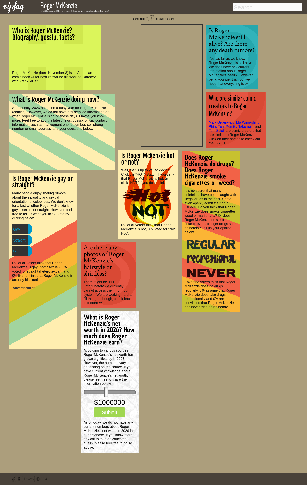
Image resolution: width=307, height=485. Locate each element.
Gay (16, 229)
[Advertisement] (171, 85)
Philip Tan (216, 126)
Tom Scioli (217, 131)
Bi (14, 251)
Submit (109, 412)
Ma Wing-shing (247, 122)
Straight (19, 240)
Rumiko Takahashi (240, 126)
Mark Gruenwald (221, 122)
